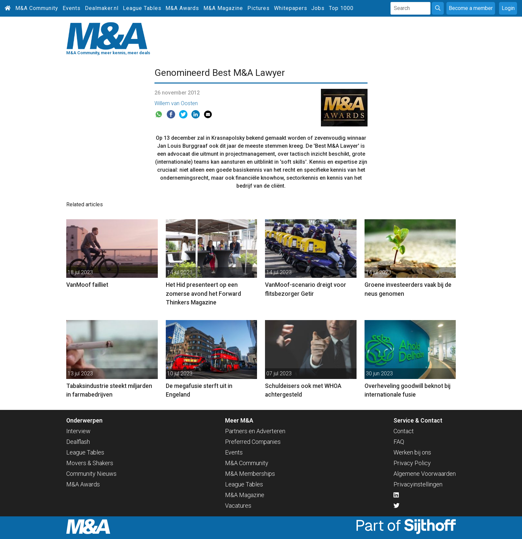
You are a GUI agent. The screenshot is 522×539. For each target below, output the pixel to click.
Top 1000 (341, 8)
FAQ (398, 441)
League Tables (142, 8)
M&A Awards (182, 8)
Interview (78, 431)
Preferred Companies (253, 441)
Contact (403, 431)
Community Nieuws (91, 473)
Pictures (258, 8)
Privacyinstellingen (417, 484)
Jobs (318, 8)
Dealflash (78, 441)
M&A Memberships (250, 473)
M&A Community (36, 8)
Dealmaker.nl (102, 8)
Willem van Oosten (176, 103)
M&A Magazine (223, 8)
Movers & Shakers (89, 462)
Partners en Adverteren (255, 431)
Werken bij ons (412, 452)
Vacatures (238, 505)
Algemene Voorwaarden (424, 473)
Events (72, 8)
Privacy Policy (412, 462)
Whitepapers (290, 8)
